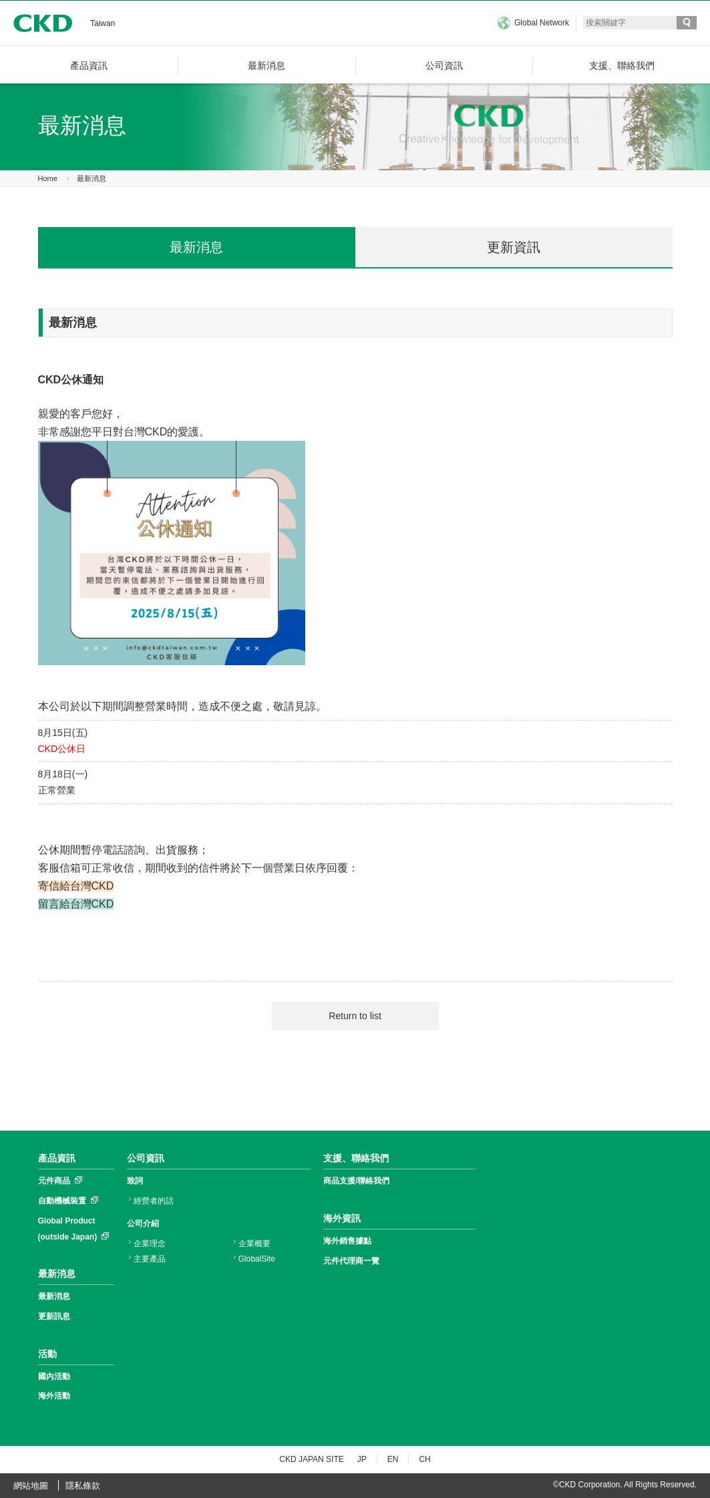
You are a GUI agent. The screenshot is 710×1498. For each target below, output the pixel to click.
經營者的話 (154, 1200)
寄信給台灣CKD (76, 886)
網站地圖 (30, 1486)
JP (362, 1459)
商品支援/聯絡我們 (356, 1180)
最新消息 (91, 178)
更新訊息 (54, 1316)
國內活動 (54, 1376)
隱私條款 (82, 1486)
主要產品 (150, 1259)
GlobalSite (256, 1259)
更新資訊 (513, 247)
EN (393, 1459)
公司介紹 (143, 1223)
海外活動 (54, 1395)
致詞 (135, 1180)
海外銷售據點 (347, 1241)
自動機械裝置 (62, 1200)
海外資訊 (342, 1218)
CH (424, 1459)
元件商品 (54, 1180)
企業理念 (150, 1243)
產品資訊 (56, 1158)
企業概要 (254, 1243)
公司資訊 (145, 1158)
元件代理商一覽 (351, 1261)
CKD (42, 23)
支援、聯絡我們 (356, 1158)
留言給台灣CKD (76, 904)
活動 (47, 1353)
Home (47, 178)
